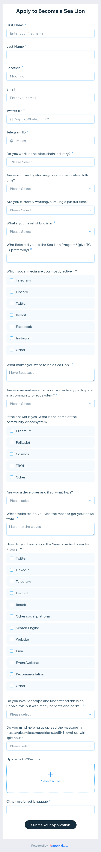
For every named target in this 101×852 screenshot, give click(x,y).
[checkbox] (50, 281)
